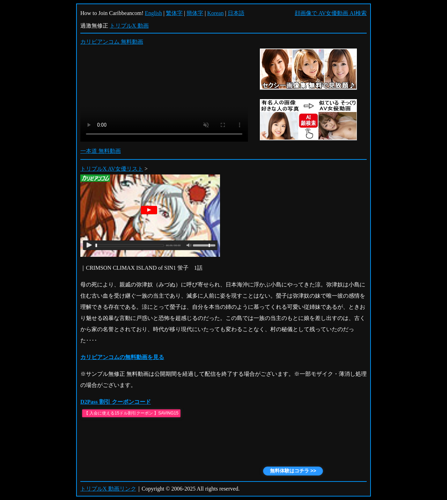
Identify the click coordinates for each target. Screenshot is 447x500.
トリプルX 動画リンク (108, 489)
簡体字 (194, 13)
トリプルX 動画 (129, 26)
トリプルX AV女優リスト (111, 169)
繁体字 (174, 13)
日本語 (236, 13)
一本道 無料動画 (100, 151)
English (153, 13)
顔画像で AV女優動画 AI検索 (331, 13)
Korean (215, 13)
